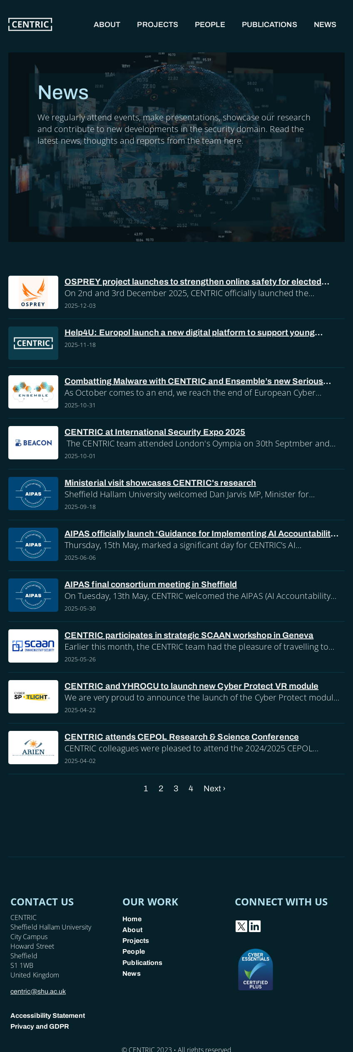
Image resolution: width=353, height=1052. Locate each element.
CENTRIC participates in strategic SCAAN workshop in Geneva (189, 635)
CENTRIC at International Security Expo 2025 (155, 431)
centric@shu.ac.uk (38, 991)
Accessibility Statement (47, 1015)
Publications (269, 24)
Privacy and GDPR (39, 1026)
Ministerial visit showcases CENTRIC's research (160, 482)
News (325, 24)
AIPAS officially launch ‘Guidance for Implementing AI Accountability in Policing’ (200, 534)
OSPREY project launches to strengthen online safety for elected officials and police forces (193, 282)
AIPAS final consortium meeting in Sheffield (151, 584)
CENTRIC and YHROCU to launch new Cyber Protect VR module (191, 686)
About (107, 24)
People (210, 24)
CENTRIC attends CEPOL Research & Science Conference (182, 736)
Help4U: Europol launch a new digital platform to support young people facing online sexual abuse (190, 333)
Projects (157, 24)
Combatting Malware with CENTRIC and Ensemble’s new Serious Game (194, 381)
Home (131, 918)
